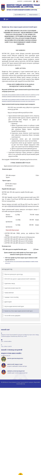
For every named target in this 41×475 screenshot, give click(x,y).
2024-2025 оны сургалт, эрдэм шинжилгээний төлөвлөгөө (19, 279)
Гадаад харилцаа (9, 292)
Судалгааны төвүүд (9, 283)
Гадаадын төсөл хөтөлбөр (11, 297)
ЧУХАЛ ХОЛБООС (34, 14)
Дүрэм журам (8, 302)
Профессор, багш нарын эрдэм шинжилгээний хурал (18, 311)
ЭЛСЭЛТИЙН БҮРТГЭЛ (20, 14)
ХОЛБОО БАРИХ (27, 1)
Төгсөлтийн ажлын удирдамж (12, 315)
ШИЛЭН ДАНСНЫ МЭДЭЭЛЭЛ (15, 358)
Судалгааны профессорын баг (12, 288)
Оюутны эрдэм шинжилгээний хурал (14, 306)
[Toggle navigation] (6, 19)
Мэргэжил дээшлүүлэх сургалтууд (13, 274)
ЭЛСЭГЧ (20, 1)
